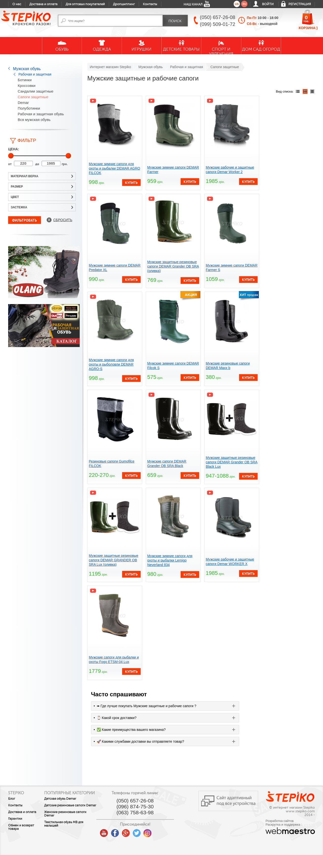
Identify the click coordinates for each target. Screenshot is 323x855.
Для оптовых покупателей (85, 4)
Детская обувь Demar (69, 803)
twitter (152, 831)
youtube (119, 831)
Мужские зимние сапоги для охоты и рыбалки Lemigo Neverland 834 (169, 560)
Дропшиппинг (124, 4)
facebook (130, 831)
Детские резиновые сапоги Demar (73, 811)
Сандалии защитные (36, 91)
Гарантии (15, 818)
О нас (16, 4)
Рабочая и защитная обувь (41, 114)
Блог (11, 798)
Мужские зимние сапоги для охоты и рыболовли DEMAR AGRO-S (111, 364)
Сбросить (62, 220)
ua (237, 3)
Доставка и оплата (43, 4)
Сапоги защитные (33, 97)
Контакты (150, 4)
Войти (268, 4)
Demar (23, 102)
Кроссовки (27, 85)
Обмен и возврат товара (21, 827)
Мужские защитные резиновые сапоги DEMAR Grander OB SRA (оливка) (173, 266)
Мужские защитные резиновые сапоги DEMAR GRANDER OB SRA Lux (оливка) (113, 560)
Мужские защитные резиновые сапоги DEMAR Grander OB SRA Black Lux (232, 462)
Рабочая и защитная (35, 74)
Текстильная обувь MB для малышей (72, 831)
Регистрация (299, 4)
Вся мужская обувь (34, 119)
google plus (141, 833)
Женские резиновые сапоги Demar (74, 821)
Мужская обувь (27, 69)
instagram (162, 831)
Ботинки (25, 80)
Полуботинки (29, 108)
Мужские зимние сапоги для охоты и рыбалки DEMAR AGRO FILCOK (114, 168)
